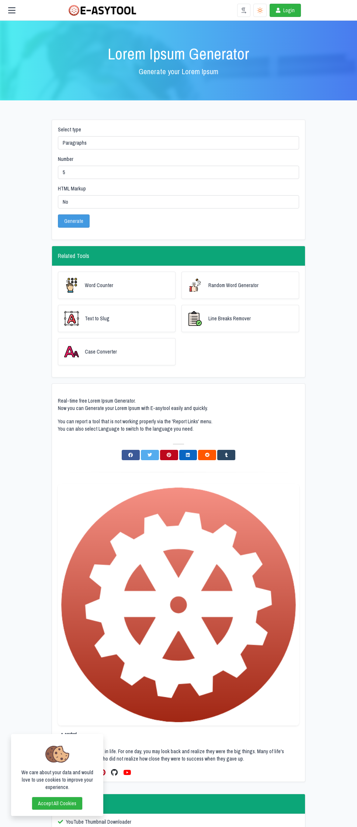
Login (284, 10)
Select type (69, 129)
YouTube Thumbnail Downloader (98, 822)
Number (65, 159)
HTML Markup (72, 188)
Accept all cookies (57, 803)
